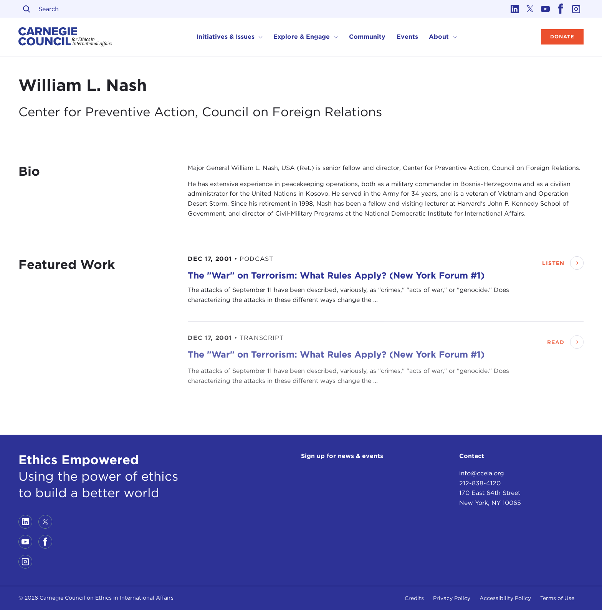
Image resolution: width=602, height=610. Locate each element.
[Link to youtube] (545, 8)
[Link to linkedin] (514, 8)
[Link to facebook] (560, 8)
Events (407, 36)
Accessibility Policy (505, 598)
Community (367, 36)
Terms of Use (557, 598)
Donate (562, 37)
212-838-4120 (480, 483)
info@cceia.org (481, 473)
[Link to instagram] (576, 8)
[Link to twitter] (530, 8)
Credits (414, 598)
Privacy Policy (451, 598)
